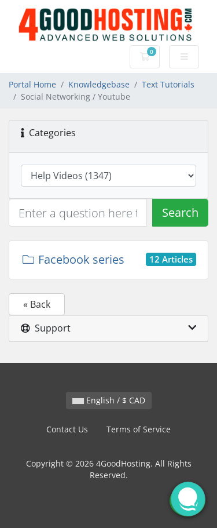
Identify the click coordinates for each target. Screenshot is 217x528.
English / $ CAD (108, 400)
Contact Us (67, 429)
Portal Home (32, 84)
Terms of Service (138, 429)
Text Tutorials (168, 84)
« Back (36, 304)
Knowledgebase (99, 84)
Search (180, 212)
